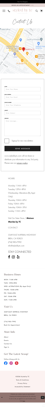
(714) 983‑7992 (10, 326)
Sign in (6, 352)
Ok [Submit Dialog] (43, 402)
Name (5, 87)
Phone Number (7, 103)
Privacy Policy (22, 388)
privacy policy (22, 167)
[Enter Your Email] (22, 98)
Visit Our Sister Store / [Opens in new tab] (17, 222)
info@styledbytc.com (16, 250)
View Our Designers (22, 2)
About (6, 341)
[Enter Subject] (22, 115)
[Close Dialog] (2, 402)
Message (6, 120)
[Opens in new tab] (22, 51)
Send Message (22, 153)
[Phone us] (9, 11)
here (24, 405)
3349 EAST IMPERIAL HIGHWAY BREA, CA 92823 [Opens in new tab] (16, 318)
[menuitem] (4, 11)
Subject (6, 112)
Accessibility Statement (22, 391)
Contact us (8, 348)
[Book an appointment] (22, 6)
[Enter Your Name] (22, 90)
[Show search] (36, 11)
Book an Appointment (12, 329)
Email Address (7, 95)
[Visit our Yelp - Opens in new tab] (18, 261)
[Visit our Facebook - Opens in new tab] (9, 261)
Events (6, 345)
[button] (4, 11)
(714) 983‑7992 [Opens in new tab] (15, 246)
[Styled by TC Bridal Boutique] (22, 11)
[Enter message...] (22, 130)
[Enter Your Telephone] (22, 106)
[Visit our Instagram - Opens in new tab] (13, 261)
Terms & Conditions (22, 384)
